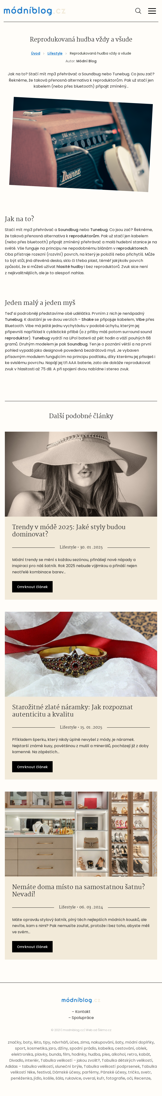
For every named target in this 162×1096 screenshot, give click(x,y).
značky (14, 1042)
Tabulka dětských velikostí (127, 1060)
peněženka (21, 1078)
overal (89, 1078)
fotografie (115, 1078)
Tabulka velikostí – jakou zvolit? (70, 1060)
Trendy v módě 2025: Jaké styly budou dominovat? (69, 531)
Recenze (142, 1078)
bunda (55, 1054)
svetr (146, 1072)
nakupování (102, 1042)
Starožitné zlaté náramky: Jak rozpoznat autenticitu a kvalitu (72, 711)
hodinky (79, 1054)
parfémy (90, 1072)
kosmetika (37, 1048)
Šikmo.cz (104, 1030)
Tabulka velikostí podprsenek (112, 1066)
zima (84, 1042)
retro (132, 1054)
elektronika (22, 1054)
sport (20, 1048)
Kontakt (82, 1011)
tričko (133, 1072)
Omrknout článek (32, 586)
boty (27, 1042)
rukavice (73, 1078)
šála (59, 1078)
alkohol (118, 1054)
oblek (141, 1048)
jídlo (37, 1078)
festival (44, 1072)
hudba (94, 1054)
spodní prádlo (83, 1048)
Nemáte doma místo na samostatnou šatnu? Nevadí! (78, 891)
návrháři (60, 1042)
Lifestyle (55, 53)
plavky (41, 1054)
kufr (100, 1078)
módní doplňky (139, 1042)
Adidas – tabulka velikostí (29, 1066)
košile (48, 1078)
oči (129, 1078)
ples (106, 1054)
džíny (63, 1048)
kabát (144, 1054)
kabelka (105, 1048)
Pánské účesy (113, 1072)
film (66, 1054)
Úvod (35, 53)
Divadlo (16, 1060)
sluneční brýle (68, 1066)
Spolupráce (83, 1017)
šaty (119, 1042)
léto (37, 1042)
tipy (46, 1042)
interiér (32, 1060)
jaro (52, 1048)
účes (74, 1042)
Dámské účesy (66, 1072)
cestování (124, 1048)
